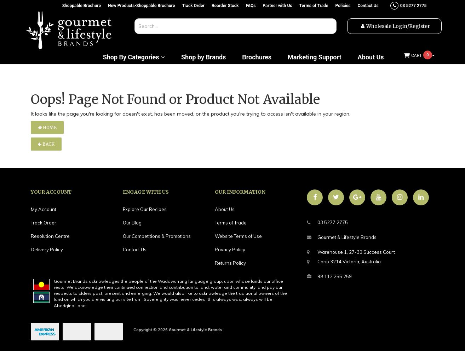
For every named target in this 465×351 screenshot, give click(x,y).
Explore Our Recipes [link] (145, 209)
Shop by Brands (203, 57)
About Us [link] (225, 209)
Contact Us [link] (135, 249)
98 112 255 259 (329, 276)
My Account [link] (43, 209)
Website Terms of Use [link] (238, 236)
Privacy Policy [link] (230, 249)
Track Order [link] (43, 223)
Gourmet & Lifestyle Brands (342, 237)
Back (46, 144)
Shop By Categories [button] (134, 57)
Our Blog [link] (132, 223)
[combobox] (235, 26)
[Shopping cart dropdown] (419, 56)
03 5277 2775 (327, 222)
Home (47, 127)
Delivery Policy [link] (47, 249)
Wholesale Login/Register (398, 26)
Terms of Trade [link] (231, 223)
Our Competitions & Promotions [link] (157, 236)
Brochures (256, 57)
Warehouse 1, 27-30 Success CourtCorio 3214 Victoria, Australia (351, 255)
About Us (370, 57)
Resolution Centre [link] (50, 236)
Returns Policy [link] (230, 263)
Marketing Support (314, 57)
